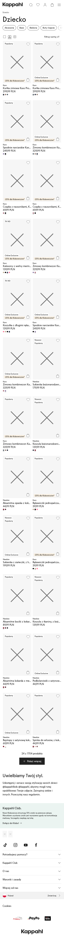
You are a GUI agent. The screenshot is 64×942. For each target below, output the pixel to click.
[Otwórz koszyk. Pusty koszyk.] (52, 4)
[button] (32, 761)
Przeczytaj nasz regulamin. (25, 794)
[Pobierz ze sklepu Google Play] (10, 834)
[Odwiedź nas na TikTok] (5, 845)
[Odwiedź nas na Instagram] (15, 845)
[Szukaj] (30, 4)
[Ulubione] (37, 4)
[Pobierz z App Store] (5, 834)
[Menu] (59, 4)
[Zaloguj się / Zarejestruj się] (45, 4)
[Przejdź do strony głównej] (13, 5)
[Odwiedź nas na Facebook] (36, 845)
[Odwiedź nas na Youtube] (25, 845)
